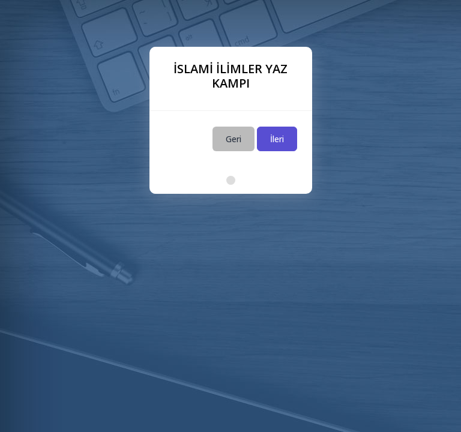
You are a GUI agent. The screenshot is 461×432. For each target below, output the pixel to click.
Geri (233, 139)
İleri (277, 139)
